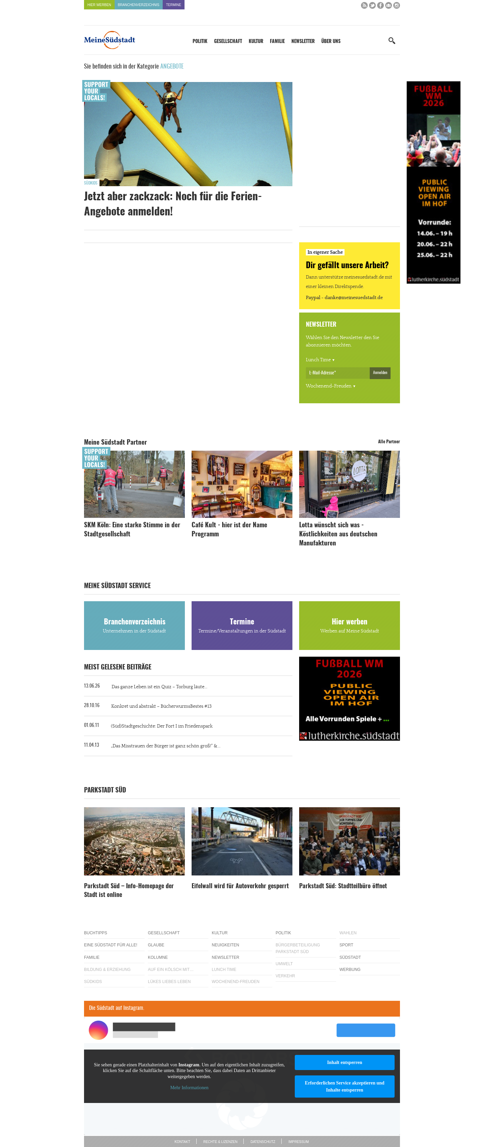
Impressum (298, 1142)
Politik (200, 41)
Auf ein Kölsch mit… (171, 969)
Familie (277, 41)
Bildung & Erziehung (107, 969)
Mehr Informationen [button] (189, 1087)
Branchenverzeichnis (138, 5)
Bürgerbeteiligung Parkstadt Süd (298, 948)
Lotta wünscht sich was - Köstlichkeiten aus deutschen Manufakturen (338, 534)
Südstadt (350, 957)
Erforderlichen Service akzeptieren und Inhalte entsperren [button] (345, 1086)
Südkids (90, 183)
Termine (173, 5)
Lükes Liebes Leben (169, 981)
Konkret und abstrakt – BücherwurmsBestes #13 (161, 706)
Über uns (330, 41)
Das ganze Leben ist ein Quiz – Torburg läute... (159, 687)
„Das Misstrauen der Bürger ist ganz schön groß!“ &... (165, 746)
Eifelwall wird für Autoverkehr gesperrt (240, 887)
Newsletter (303, 41)
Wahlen (348, 933)
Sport (346, 945)
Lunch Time (318, 360)
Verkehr (285, 976)
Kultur (256, 41)
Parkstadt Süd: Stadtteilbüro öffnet (343, 887)
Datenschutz (262, 1142)
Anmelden (380, 373)
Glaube (156, 945)
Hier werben (99, 5)
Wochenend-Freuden (329, 386)
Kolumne (158, 957)
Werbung (350, 969)
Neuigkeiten (225, 945)
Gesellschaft (228, 41)
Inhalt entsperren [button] (344, 1062)
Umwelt (284, 963)
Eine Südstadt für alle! (110, 945)
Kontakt (182, 1142)
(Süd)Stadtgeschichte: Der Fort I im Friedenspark (161, 726)
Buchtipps (95, 933)
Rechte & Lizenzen (220, 1142)
